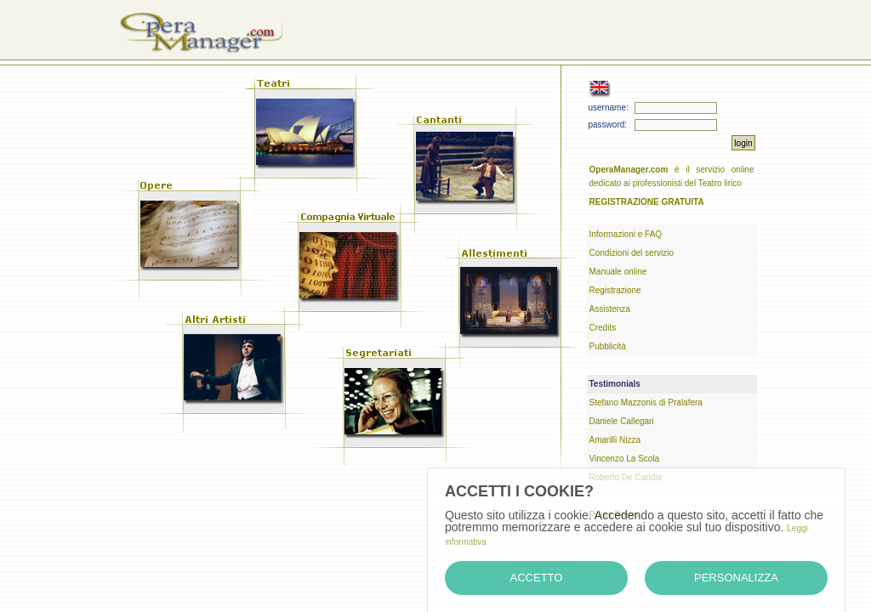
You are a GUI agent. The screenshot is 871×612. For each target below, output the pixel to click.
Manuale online (618, 271)
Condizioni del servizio (632, 253)
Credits (603, 327)
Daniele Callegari (621, 421)
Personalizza (736, 577)
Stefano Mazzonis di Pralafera (646, 402)
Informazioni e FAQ (626, 234)
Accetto (536, 577)
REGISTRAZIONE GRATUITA (646, 202)
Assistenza (609, 309)
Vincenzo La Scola (624, 458)
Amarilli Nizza (615, 440)
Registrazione (615, 290)
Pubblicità (607, 346)
